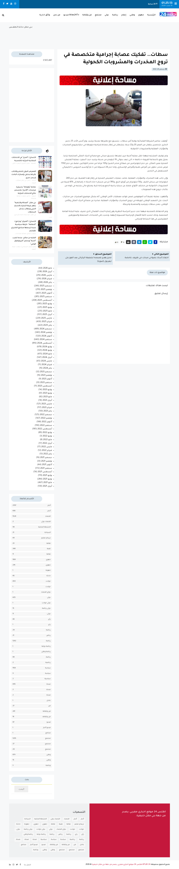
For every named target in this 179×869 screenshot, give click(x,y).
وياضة (48, 765)
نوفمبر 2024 (46, 332)
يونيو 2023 (47, 393)
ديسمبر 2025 (46, 286)
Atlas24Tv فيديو (71, 15)
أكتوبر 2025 (47, 293)
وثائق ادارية (44, 15)
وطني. (48, 760)
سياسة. (48, 673)
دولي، (49, 614)
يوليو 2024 (47, 347)
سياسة (48, 668)
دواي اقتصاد (46, 592)
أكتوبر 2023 (47, 379)
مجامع (48, 733)
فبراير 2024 (47, 365)
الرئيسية (151, 15)
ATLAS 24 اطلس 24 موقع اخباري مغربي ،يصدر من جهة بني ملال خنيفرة (121, 865)
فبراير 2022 (47, 450)
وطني (132, 15)
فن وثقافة (87, 15)
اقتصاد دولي (46, 522)
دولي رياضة (46, 608)
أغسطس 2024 (44, 343)
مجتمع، (48, 744)
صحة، (48, 690)
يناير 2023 (47, 411)
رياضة (115, 15)
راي (49, 625)
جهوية (48, 570)
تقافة (49, 543)
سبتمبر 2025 (46, 297)
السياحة (48, 533)
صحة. (48, 695)
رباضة (48, 630)
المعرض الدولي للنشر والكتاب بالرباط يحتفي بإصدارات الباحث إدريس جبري (23, 175)
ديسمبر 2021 (46, 458)
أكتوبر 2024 (46, 336)
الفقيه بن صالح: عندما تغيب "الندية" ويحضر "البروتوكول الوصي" (24, 241)
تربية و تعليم (46, 538)
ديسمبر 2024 (46, 329)
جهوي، (48, 565)
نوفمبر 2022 (46, 418)
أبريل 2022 (47, 443)
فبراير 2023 (47, 408)
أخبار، (49, 511)
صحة (49, 684)
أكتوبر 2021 (47, 465)
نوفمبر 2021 (46, 461)
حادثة (49, 576)
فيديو (49, 722)
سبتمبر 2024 (46, 340)
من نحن (56, 15)
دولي (107, 15)
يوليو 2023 (47, 390)
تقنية (49, 549)
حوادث (48, 581)
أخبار (49, 505)
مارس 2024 (46, 361)
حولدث (48, 587)
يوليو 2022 (47, 433)
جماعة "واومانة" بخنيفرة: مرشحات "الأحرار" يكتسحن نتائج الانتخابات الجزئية (25, 190)
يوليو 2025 (47, 304)
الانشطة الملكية (44, 527)
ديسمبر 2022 (46, 415)
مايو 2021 (47, 483)
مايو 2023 (47, 397)
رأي (49, 619)
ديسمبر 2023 (46, 372)
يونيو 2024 (47, 350)
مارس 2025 (46, 318)
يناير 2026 (47, 282)
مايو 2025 (47, 311)
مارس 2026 (46, 275)
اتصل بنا (27, 865)
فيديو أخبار (47, 728)
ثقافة (49, 554)
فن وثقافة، (46, 717)
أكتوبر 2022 (47, 422)
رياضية (48, 663)
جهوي (141, 15)
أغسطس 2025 (44, 300)
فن (49, 706)
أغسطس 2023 (45, 386)
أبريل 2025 (47, 315)
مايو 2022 (47, 440)
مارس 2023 (46, 404)
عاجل (49, 701)
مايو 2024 (47, 354)
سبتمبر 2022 (46, 425)
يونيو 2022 (47, 436)
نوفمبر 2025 (46, 290)
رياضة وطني (46, 652)
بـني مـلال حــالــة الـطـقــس (89, 36)
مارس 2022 (46, 447)
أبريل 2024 (47, 357)
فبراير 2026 (47, 279)
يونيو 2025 (47, 307)
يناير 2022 (47, 454)
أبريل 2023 (47, 400)
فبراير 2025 (47, 322)
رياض (48, 635)
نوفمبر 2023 (46, 375)
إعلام (123, 15)
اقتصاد (48, 516)
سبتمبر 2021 (46, 468)
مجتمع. (48, 749)
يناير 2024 (47, 368)
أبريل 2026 (47, 272)
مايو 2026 (47, 268)
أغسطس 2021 (45, 472)
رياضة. (48, 657)
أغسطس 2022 (44, 429)
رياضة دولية (46, 646)
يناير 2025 (47, 325)
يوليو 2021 (47, 475)
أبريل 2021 (47, 486)
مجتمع (98, 15)
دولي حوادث (46, 603)
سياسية (48, 679)
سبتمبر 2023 (46, 383)
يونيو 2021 (47, 479)
